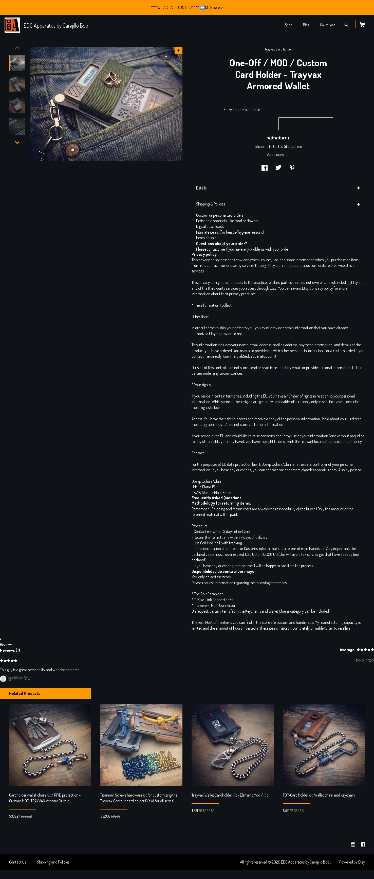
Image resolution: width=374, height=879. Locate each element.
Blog (306, 25)
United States (283, 146)
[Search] (346, 25)
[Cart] (362, 25)
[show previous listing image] (17, 47)
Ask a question (278, 154)
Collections (327, 25)
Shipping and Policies (53, 862)
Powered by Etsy (352, 862)
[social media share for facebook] (264, 168)
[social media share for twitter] (278, 168)
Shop (288, 25)
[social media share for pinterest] (292, 168)
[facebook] (363, 844)
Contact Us (17, 862)
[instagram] (353, 844)
